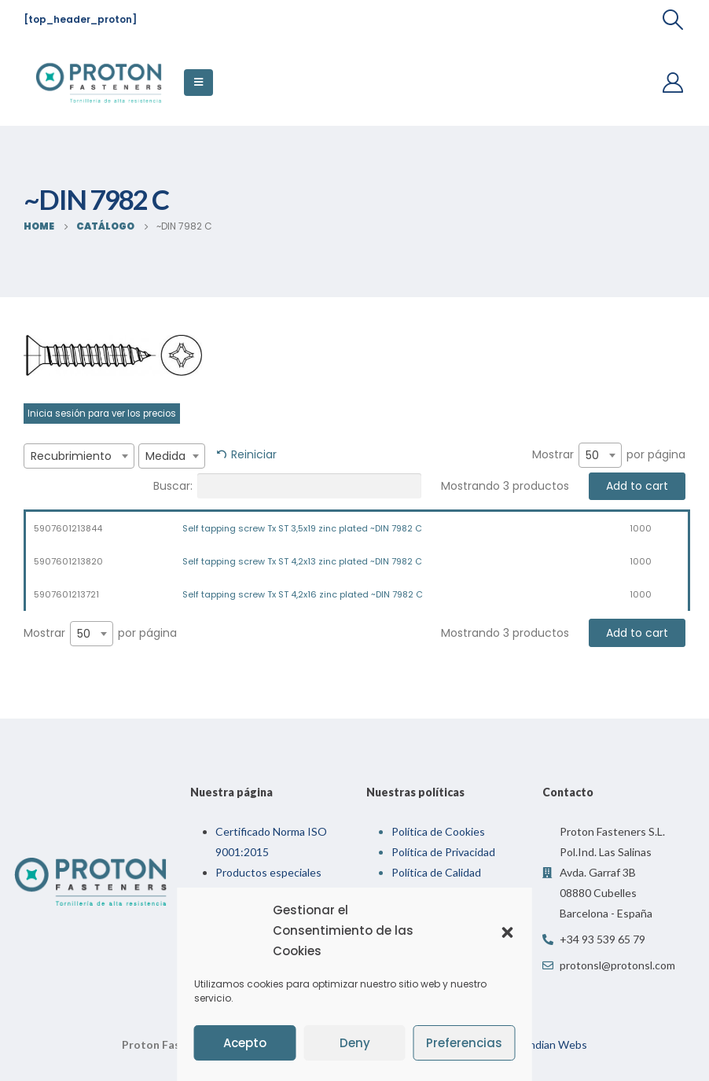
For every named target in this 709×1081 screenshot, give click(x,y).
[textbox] (79, 456)
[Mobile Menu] (198, 82)
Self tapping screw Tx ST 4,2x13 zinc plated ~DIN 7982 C (302, 561)
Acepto (244, 1043)
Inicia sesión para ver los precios (102, 413)
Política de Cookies (438, 831)
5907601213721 (66, 594)
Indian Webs (556, 1044)
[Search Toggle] (673, 19)
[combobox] (79, 456)
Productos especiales (268, 872)
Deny (355, 1043)
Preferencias (464, 1043)
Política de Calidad (436, 872)
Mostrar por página (608, 455)
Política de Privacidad (443, 852)
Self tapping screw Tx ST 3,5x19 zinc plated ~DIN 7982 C (302, 528)
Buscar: (287, 485)
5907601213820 (68, 561)
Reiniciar (254, 454)
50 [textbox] (592, 455)
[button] (508, 931)
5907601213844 (68, 528)
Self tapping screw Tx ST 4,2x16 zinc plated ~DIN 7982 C (302, 594)
